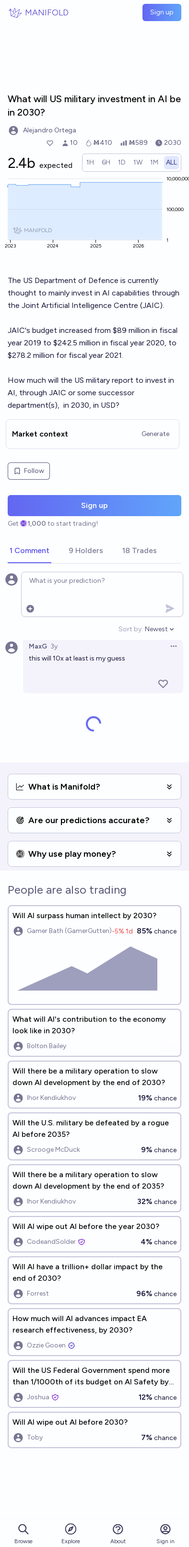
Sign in (165, 1534)
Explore (70, 1533)
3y (54, 646)
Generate (155, 434)
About (118, 1534)
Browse (23, 1534)
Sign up (162, 12)
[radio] (90, 162)
